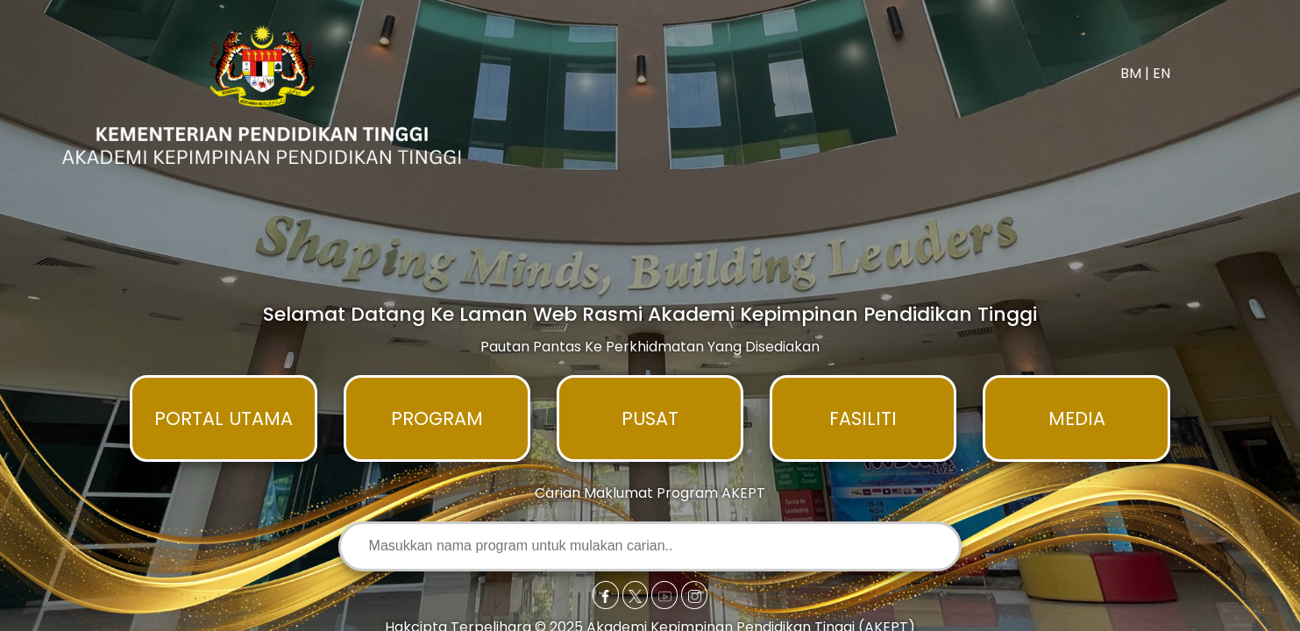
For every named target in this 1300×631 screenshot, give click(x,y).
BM (1130, 73)
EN (1161, 73)
